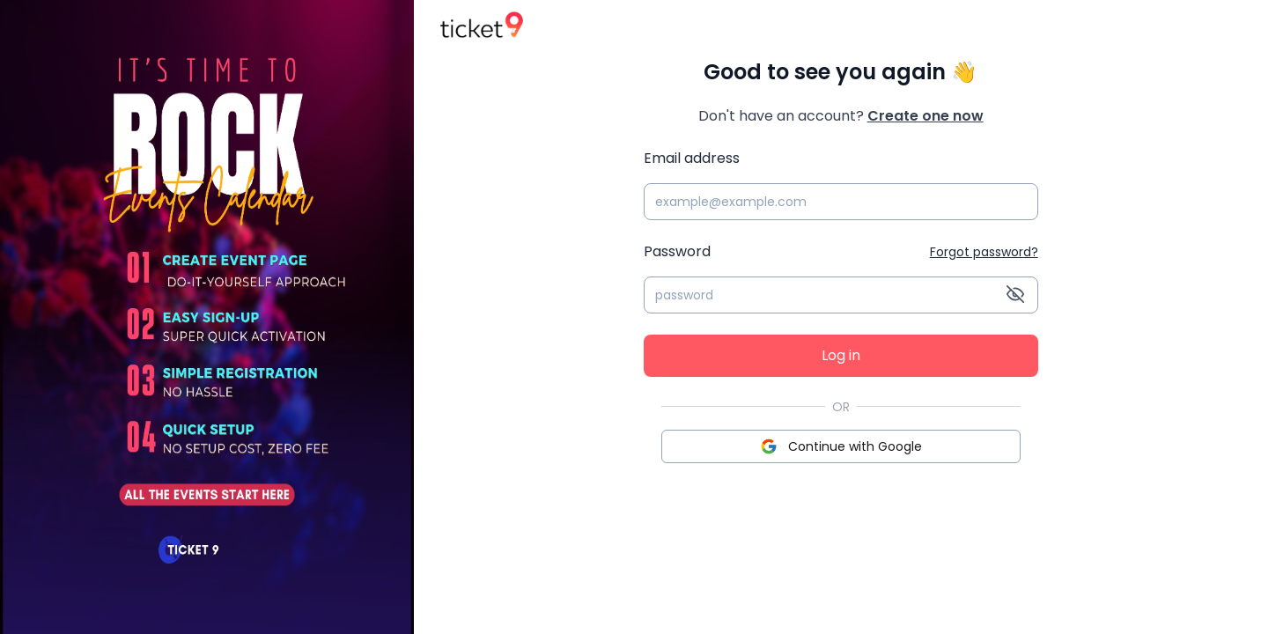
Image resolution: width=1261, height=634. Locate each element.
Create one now (925, 116)
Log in (841, 355)
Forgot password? (984, 252)
